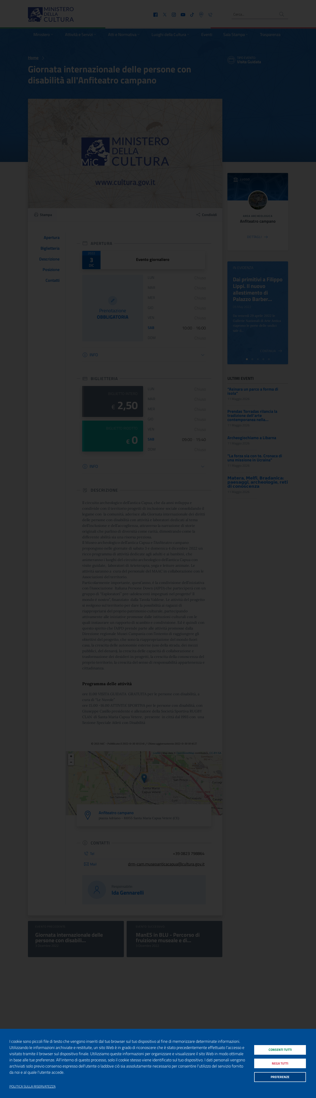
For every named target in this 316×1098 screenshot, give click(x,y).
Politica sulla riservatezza (32, 1086)
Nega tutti (280, 1063)
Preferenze (280, 1078)
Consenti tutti (280, 1048)
